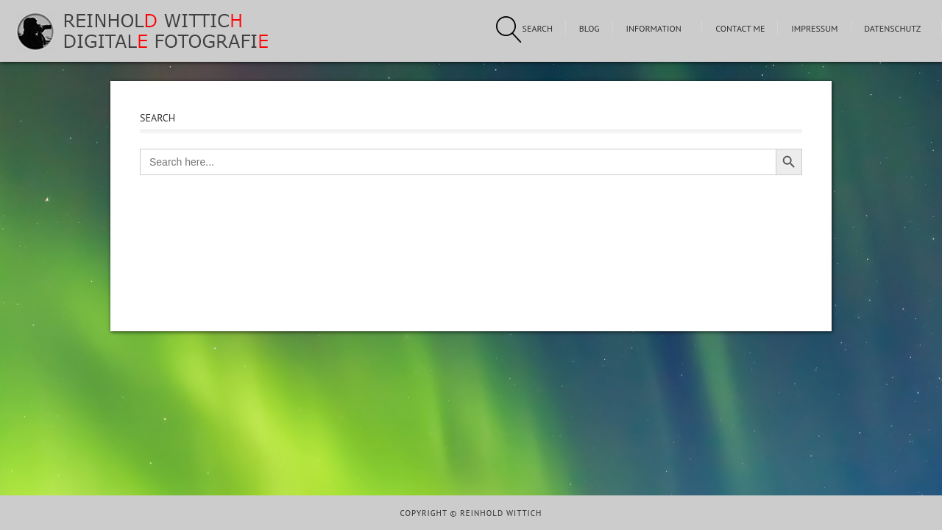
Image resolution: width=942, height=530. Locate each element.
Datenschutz (892, 28)
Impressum (814, 28)
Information (653, 28)
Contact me (740, 28)
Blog (589, 28)
